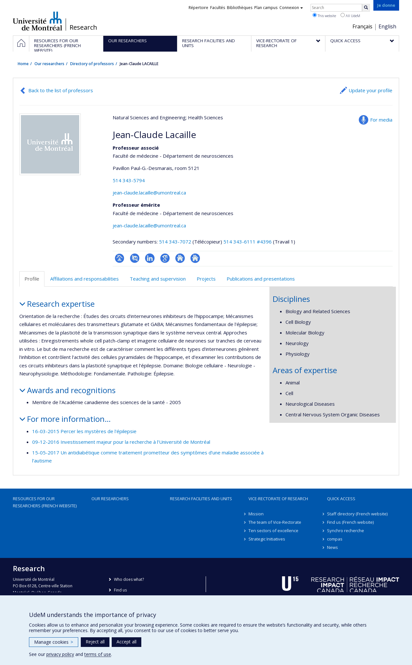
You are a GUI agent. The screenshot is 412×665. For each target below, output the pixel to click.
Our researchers (49, 63)
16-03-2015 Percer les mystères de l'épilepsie (84, 431)
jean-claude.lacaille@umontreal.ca (149, 192)
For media (381, 119)
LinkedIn (150, 258)
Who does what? (129, 579)
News (332, 547)
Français (362, 26)
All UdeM (350, 15)
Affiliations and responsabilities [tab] (84, 278)
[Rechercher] (366, 8)
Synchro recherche (345, 530)
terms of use (97, 654)
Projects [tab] (206, 278)
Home (23, 63)
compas (334, 539)
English (387, 26)
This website (324, 15)
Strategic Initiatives (266, 539)
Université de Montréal (37, 21)
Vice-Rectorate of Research (278, 498)
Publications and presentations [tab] (261, 278)
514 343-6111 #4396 (247, 241)
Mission (256, 514)
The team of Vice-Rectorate (274, 522)
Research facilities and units (201, 498)
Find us (120, 590)
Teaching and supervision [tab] (158, 278)
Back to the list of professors (60, 90)
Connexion (291, 7)
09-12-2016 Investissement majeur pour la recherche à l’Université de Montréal (121, 442)
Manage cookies (53, 642)
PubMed (135, 258)
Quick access (341, 498)
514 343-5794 (129, 180)
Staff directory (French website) (357, 514)
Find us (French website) (350, 522)
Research (83, 27)
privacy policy (60, 654)
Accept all (126, 642)
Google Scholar (165, 258)
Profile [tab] (31, 278)
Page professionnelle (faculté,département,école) (120, 258)
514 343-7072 (175, 241)
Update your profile (370, 90)
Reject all (95, 642)
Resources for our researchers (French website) (45, 502)
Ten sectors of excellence (273, 530)
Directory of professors (92, 63)
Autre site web (180, 258)
